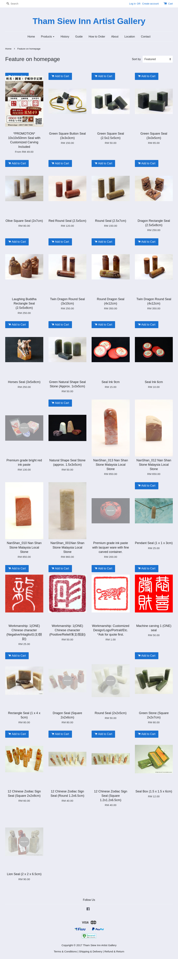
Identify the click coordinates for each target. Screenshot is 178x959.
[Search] (15, 3)
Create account (150, 3)
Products (48, 36)
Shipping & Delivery (90, 951)
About (114, 36)
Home (31, 36)
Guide (79, 36)
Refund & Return (114, 951)
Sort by (136, 59)
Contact (146, 36)
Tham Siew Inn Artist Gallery (89, 21)
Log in (132, 3)
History (64, 36)
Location (129, 36)
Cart (170, 3)
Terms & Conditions (65, 951)
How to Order (97, 36)
